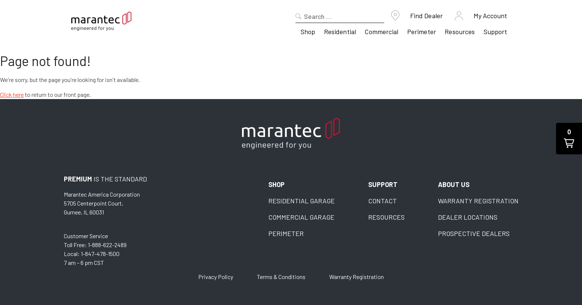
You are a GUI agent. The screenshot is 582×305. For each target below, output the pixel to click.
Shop (308, 31)
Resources (460, 31)
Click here (12, 94)
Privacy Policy (215, 276)
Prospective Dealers (474, 233)
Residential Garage (301, 201)
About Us (454, 184)
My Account (490, 16)
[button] (569, 138)
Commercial (381, 31)
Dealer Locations (467, 217)
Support (495, 31)
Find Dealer (426, 16)
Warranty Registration (478, 201)
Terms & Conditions (281, 276)
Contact (382, 201)
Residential (340, 31)
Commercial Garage (301, 217)
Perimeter (421, 31)
